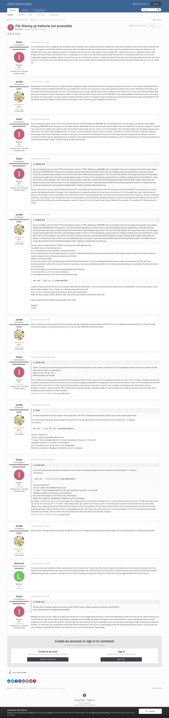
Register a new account (48, 659)
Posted (40, 42)
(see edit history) (64, 393)
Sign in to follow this (139, 26)
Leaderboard (53, 15)
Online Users (41, 15)
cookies (50, 713)
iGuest (20, 29)
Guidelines (21, 15)
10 (19, 107)
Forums (10, 15)
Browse (13, 10)
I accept (150, 711)
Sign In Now (121, 659)
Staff (30, 15)
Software (43, 29)
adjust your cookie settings (100, 713)
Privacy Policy (79, 700)
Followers (152, 26)
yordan (19, 81)
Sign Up (156, 4)
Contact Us (91, 700)
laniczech (19, 563)
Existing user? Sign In (141, 4)
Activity (25, 10)
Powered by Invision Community (84, 705)
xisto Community (19, 4)
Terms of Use (11, 713)
